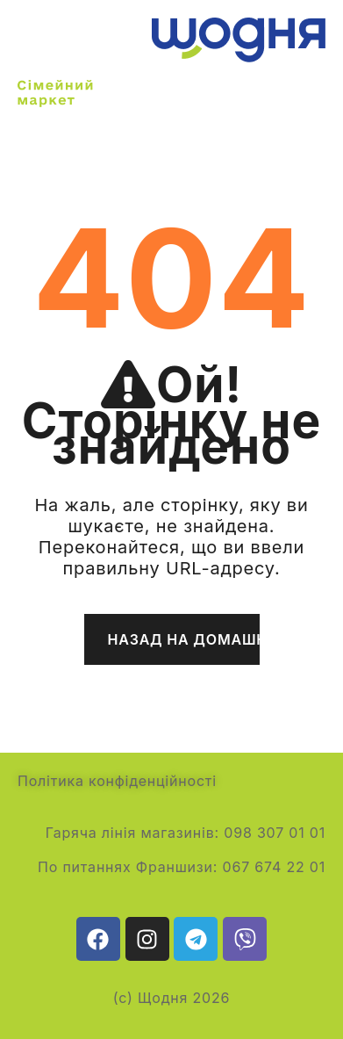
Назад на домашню (184, 639)
